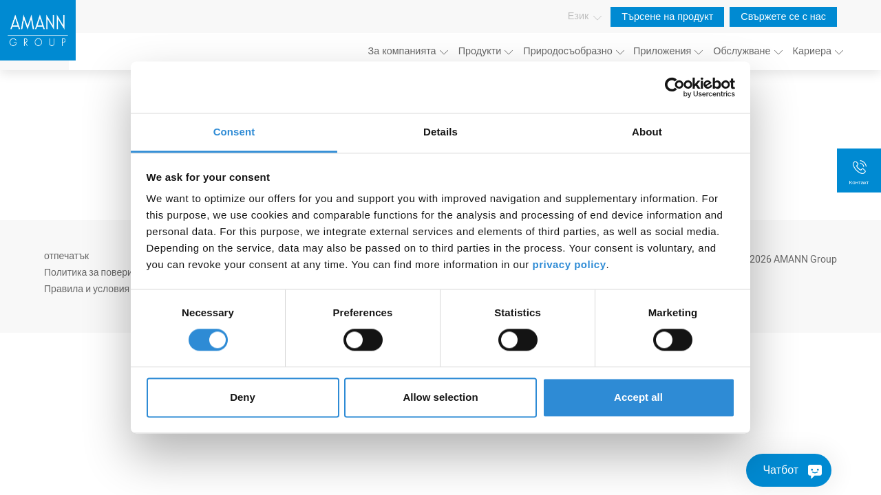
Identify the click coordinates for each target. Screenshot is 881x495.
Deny (242, 397)
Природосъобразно (567, 51)
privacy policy (569, 264)
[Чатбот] (788, 470)
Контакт (859, 182)
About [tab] (647, 132)
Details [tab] (440, 132)
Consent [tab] (234, 132)
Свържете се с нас (783, 17)
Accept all (638, 397)
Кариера (812, 51)
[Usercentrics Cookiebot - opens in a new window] (675, 87)
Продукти (480, 51)
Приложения (662, 51)
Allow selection (440, 397)
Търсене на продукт (667, 17)
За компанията (402, 51)
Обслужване (741, 51)
